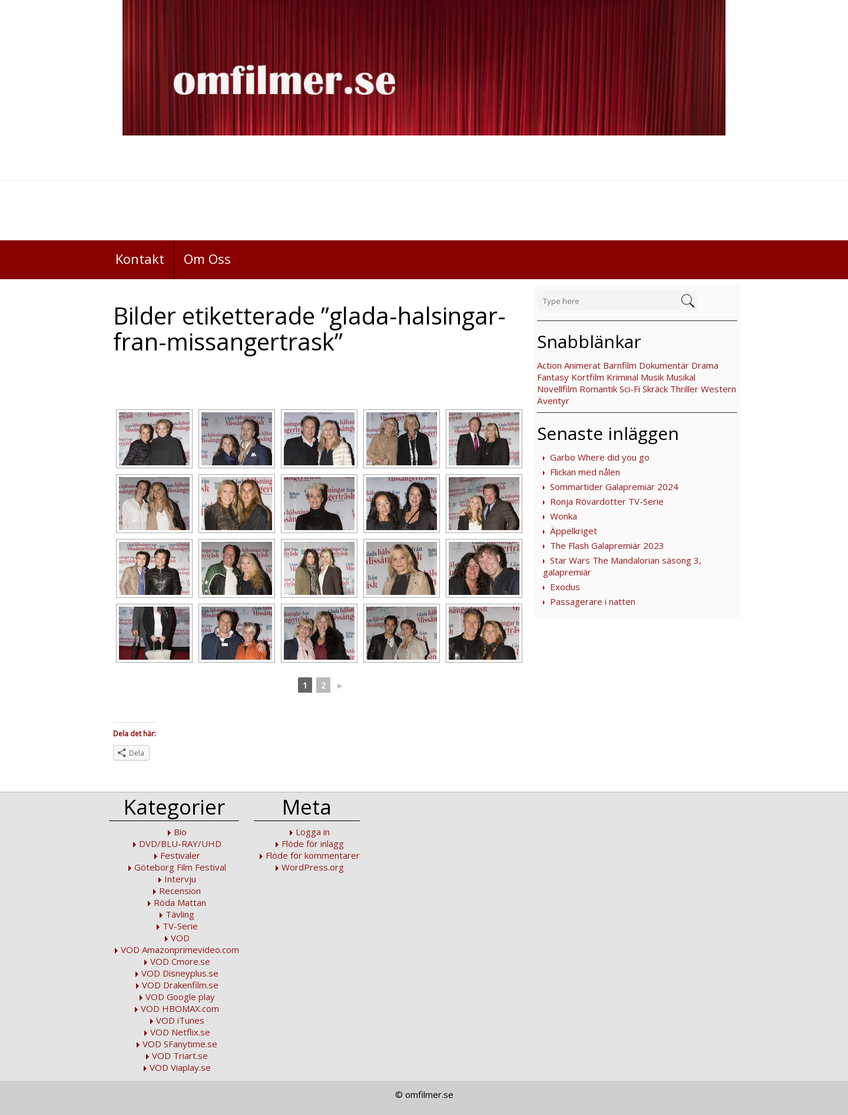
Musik (652, 377)
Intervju (180, 879)
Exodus (565, 587)
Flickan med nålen (585, 472)
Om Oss (207, 258)
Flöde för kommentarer (313, 855)
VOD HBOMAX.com (180, 1008)
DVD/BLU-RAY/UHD (180, 843)
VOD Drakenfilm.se (180, 985)
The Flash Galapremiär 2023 (607, 545)
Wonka (563, 516)
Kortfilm (587, 377)
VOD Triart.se (180, 1055)
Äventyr (553, 400)
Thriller (684, 389)
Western (718, 389)
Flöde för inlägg (312, 843)
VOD (180, 938)
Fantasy (553, 377)
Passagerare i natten (592, 601)
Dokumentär (664, 365)
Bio (180, 832)
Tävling (179, 914)
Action (549, 365)
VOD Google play (180, 996)
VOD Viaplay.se (180, 1067)
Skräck (655, 389)
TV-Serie (180, 926)
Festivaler (180, 855)
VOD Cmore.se (180, 961)
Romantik (598, 389)
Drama (704, 365)
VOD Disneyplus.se (179, 973)
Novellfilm (557, 389)
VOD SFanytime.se (180, 1044)
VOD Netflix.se (180, 1032)
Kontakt (139, 258)
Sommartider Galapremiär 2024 (614, 486)
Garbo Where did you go (600, 457)
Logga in (313, 832)
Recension (180, 890)
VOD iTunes (180, 1020)
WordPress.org (312, 867)
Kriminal (622, 377)
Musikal (680, 377)
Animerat (582, 365)
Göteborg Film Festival (180, 867)
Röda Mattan (180, 902)
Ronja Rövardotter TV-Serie (607, 501)
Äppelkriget (573, 531)
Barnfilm (620, 365)
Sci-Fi (630, 389)
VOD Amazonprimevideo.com (180, 949)
